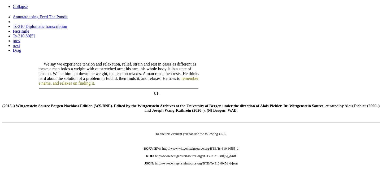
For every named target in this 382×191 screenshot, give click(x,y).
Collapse (20, 6)
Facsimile (21, 31)
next (16, 45)
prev (16, 40)
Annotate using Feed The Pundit (40, 17)
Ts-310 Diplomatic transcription (40, 26)
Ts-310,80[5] (24, 36)
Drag (17, 50)
